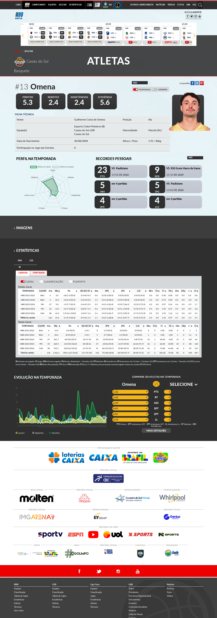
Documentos (134, 599)
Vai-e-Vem (19, 610)
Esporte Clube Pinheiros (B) (89, 126)
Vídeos (170, 596)
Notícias (170, 588)
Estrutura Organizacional (140, 596)
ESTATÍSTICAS (75, 5)
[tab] (20, 260)
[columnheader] (50, 291)
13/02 (120, 174)
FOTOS (180, 5)
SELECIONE (183, 384)
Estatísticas (19, 599)
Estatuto (132, 603)
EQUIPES (52, 5)
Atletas (29, 51)
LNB (188, 5)
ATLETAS (63, 5)
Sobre (131, 588)
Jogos (93, 596)
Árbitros (132, 610)
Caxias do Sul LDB (84, 130)
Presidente (134, 592)
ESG (194, 5)
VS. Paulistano (120, 168)
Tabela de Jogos (21, 596)
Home (17, 51)
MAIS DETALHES (156, 430)
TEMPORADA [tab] (38, 273)
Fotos (169, 592)
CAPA (18, 5)
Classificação (19, 592)
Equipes (17, 588)
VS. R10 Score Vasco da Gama (183, 168)
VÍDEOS (171, 5)
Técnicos (18, 607)
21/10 (175, 174)
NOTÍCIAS (160, 5)
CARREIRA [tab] (23, 273)
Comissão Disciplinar (138, 607)
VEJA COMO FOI (37, 42)
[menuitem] (39, 5)
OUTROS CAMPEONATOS (141, 5)
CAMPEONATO (39, 5)
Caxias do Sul (81, 133)
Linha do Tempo (136, 614)
